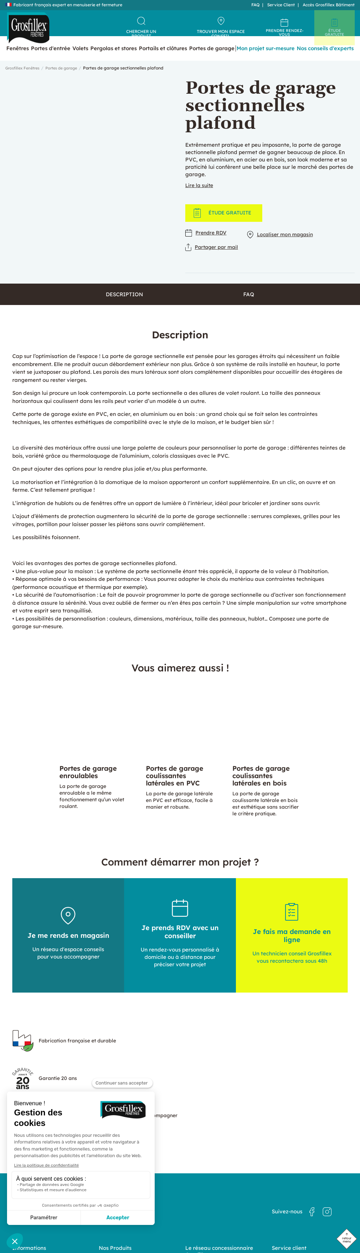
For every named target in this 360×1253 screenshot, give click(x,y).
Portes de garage (68, 78)
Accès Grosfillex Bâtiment (329, 4)
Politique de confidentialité (299, 1184)
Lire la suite (200, 196)
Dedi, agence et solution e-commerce (194, 1232)
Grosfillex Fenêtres (24, 78)
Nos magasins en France (210, 1184)
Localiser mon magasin (285, 244)
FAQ (255, 4)
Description (124, 306)
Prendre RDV (207, 244)
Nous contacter (287, 1177)
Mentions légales (289, 1190)
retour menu (347, 1239)
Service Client (281, 4)
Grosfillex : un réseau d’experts (217, 1190)
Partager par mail (213, 257)
